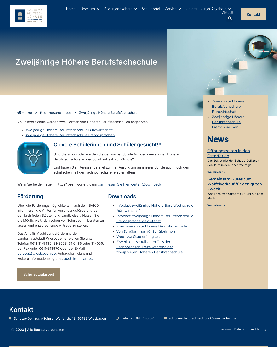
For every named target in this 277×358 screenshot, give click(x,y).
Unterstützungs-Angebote (208, 9)
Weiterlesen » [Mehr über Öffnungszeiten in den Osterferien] (216, 172)
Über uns (90, 9)
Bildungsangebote (120, 9)
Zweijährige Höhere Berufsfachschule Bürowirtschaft (228, 106)
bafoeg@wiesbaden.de (36, 253)
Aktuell (227, 13)
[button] (229, 18)
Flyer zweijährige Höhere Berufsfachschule (151, 226)
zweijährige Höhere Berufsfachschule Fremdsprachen (70, 135)
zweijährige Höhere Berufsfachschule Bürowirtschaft (69, 130)
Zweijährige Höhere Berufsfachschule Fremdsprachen (228, 122)
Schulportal (151, 9)
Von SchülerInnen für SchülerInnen (145, 232)
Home (70, 9)
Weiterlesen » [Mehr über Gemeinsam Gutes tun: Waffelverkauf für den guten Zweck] (216, 205)
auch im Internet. (78, 259)
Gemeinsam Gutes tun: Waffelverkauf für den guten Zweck (234, 184)
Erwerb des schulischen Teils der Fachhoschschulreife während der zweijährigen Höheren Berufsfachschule (149, 247)
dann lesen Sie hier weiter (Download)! (130, 184)
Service (173, 9)
